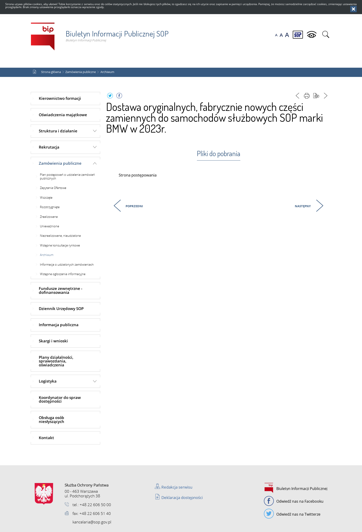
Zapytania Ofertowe (53, 188)
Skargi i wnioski (53, 341)
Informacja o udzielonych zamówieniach (67, 264)
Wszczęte (46, 197)
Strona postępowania (138, 175)
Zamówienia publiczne (80, 71)
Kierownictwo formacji (60, 98)
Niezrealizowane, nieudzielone (60, 236)
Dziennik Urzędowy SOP (61, 308)
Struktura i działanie (58, 131)
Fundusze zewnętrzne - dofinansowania (60, 290)
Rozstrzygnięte (50, 207)
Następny (302, 205)
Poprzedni (125, 205)
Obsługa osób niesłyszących (51, 419)
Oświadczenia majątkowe (63, 114)
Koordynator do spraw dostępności (60, 399)
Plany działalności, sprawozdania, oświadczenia (56, 361)
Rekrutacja (49, 147)
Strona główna (51, 71)
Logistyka (48, 381)
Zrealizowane (49, 217)
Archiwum (107, 71)
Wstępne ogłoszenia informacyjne (62, 274)
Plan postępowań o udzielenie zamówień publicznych (67, 176)
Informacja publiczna (58, 324)
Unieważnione (49, 226)
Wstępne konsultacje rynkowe (60, 245)
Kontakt (46, 437)
